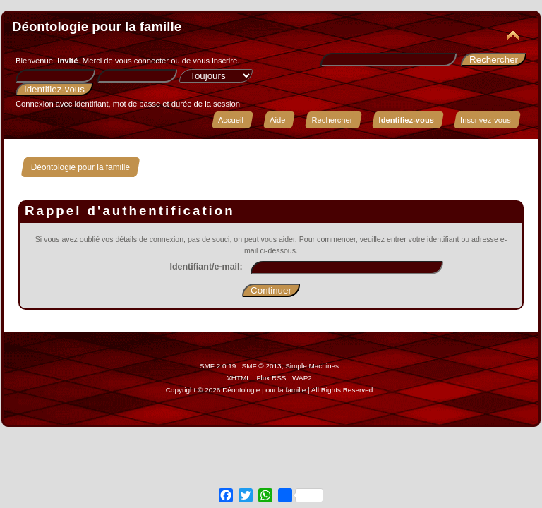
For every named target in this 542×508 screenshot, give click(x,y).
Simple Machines (312, 366)
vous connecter (142, 60)
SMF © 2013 (262, 366)
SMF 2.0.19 (218, 366)
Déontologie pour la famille (96, 26)
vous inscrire (215, 60)
